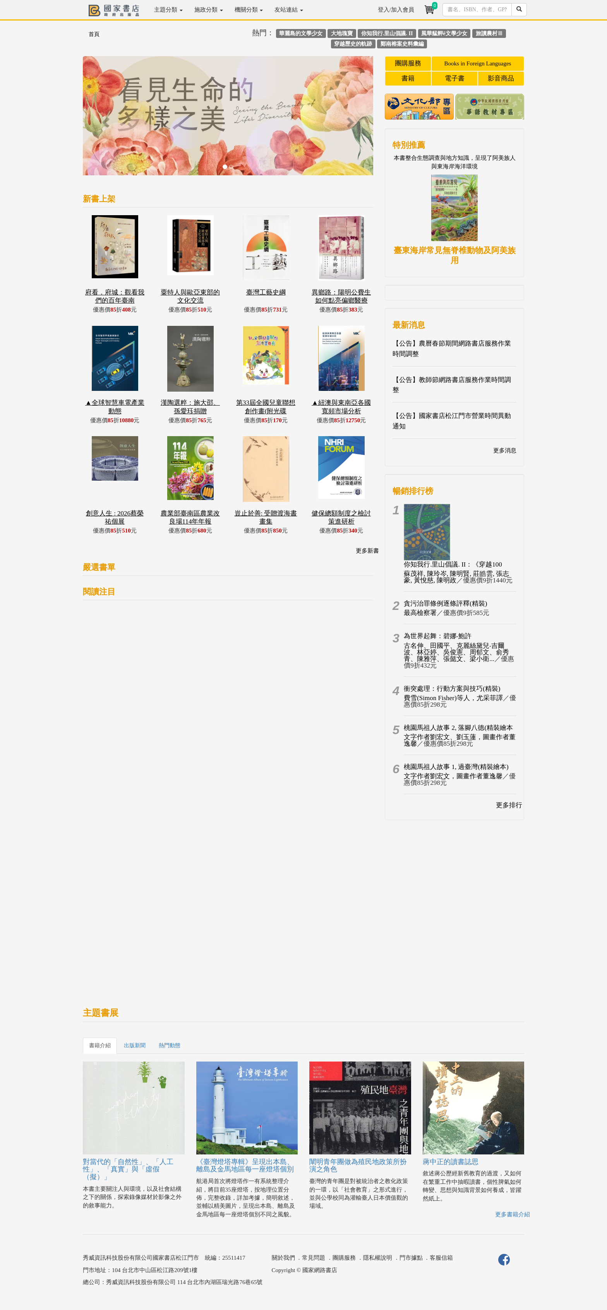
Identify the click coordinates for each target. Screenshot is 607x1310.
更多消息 (504, 450)
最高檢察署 (420, 612)
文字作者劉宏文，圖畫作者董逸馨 (453, 776)
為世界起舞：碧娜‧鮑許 (438, 636)
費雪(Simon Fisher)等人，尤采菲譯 (453, 698)
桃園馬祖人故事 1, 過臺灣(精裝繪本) (456, 767)
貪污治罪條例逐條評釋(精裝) (445, 603)
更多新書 (367, 551)
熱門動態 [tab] (169, 1045)
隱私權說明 (377, 1258)
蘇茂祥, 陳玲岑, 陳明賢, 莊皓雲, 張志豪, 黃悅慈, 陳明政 (456, 577)
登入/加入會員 (396, 10)
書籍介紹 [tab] (100, 1045)
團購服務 (408, 63)
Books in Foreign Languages (477, 63)
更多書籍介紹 (512, 1214)
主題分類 (168, 10)
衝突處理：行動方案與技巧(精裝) (452, 688)
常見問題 (313, 1258)
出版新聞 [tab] (135, 1045)
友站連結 (288, 10)
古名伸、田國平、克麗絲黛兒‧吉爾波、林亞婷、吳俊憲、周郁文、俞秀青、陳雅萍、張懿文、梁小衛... (456, 652)
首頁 (94, 34)
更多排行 (509, 805)
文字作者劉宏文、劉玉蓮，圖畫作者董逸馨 (460, 740)
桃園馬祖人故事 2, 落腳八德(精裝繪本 (458, 727)
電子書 (455, 78)
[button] (105, 119)
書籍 (408, 78)
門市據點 (411, 1258)
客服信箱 (441, 1258)
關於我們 (283, 1258)
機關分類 (249, 10)
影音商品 (501, 78)
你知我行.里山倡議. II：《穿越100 (453, 564)
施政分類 (208, 10)
